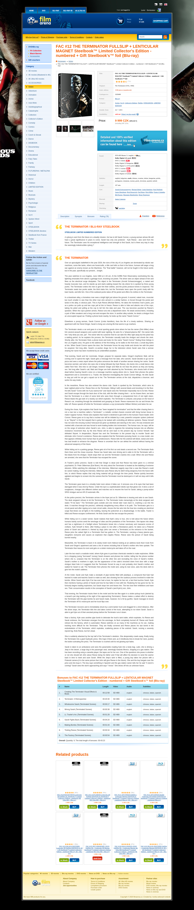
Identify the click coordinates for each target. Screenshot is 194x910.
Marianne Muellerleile (130, 195)
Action (71, 61)
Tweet (135, 203)
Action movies (123, 873)
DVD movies (123, 888)
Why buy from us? (32, 37)
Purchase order (62, 37)
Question (145, 216)
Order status (99, 37)
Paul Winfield (157, 189)
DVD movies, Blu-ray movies (156, 885)
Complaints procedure (99, 885)
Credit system (96, 890)
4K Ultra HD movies (126, 881)
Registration (151, 10)
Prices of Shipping (47, 37)
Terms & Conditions (77, 37)
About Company (69, 881)
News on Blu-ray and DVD (155, 890)
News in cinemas (152, 888)
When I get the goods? (128, 114)
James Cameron (120, 199)
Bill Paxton (118, 195)
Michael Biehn (136, 189)
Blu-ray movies (124, 883)
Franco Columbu (159, 192)
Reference (160, 216)
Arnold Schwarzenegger (123, 189)
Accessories (35, 56)
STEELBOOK (148, 103)
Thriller (140, 103)
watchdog (122, 208)
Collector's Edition (131, 103)
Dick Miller (149, 192)
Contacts (89, 37)
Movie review (151, 883)
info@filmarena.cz (37, 342)
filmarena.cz (137, 897)
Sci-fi (122, 103)
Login (143, 10)
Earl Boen (141, 192)
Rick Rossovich (132, 192)
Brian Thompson (144, 195)
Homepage (62, 61)
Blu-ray (117, 98)
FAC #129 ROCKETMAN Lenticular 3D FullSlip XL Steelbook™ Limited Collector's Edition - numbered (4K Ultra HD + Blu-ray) (69, 797)
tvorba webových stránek (161, 897)
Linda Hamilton (147, 189)
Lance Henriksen (120, 192)
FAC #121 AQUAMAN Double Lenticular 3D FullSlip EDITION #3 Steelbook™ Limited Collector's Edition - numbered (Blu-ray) (154, 797)
